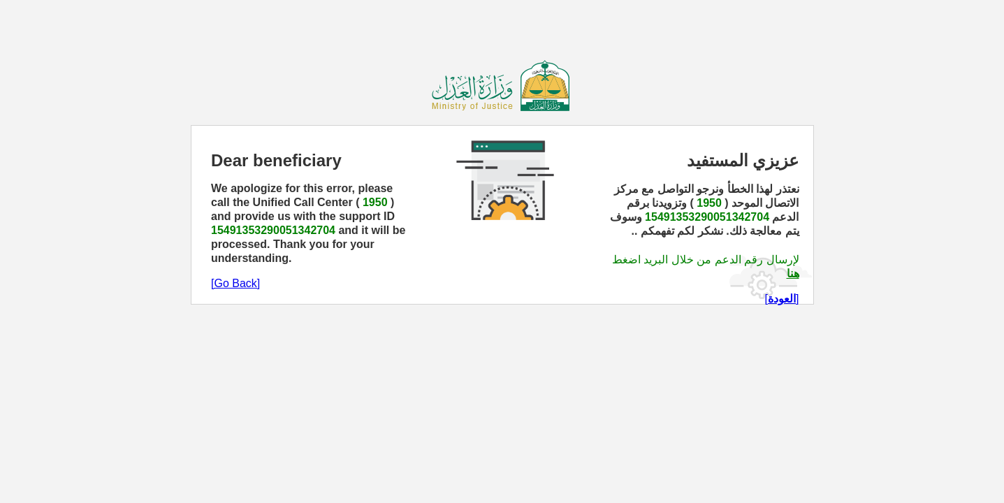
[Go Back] (235, 283)
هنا (793, 273)
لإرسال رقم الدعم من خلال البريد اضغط (705, 259)
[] (782, 299)
